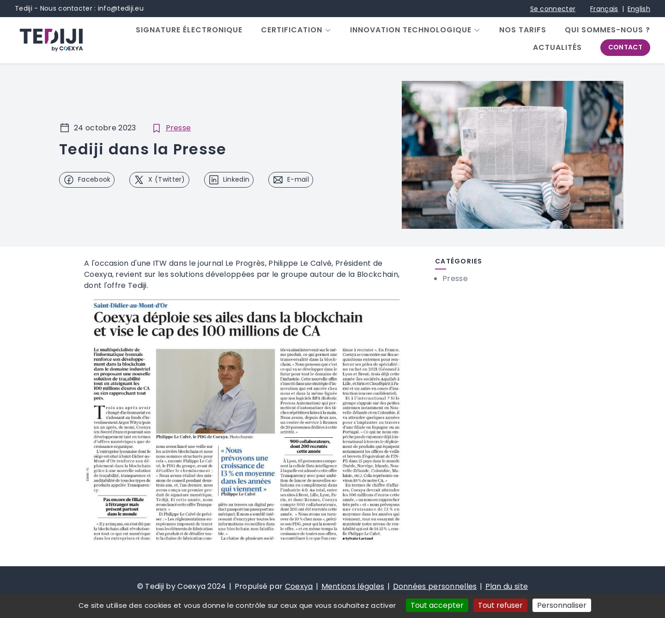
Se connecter (553, 8)
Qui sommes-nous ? (607, 30)
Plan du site (506, 586)
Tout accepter (437, 605)
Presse (178, 127)
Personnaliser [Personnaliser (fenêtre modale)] (561, 605)
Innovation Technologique (411, 30)
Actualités (557, 47)
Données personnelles (435, 586)
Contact (625, 47)
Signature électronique (189, 30)
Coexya (299, 586)
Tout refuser (500, 605)
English (639, 8)
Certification (291, 30)
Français (604, 8)
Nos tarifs (522, 30)
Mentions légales (353, 586)
